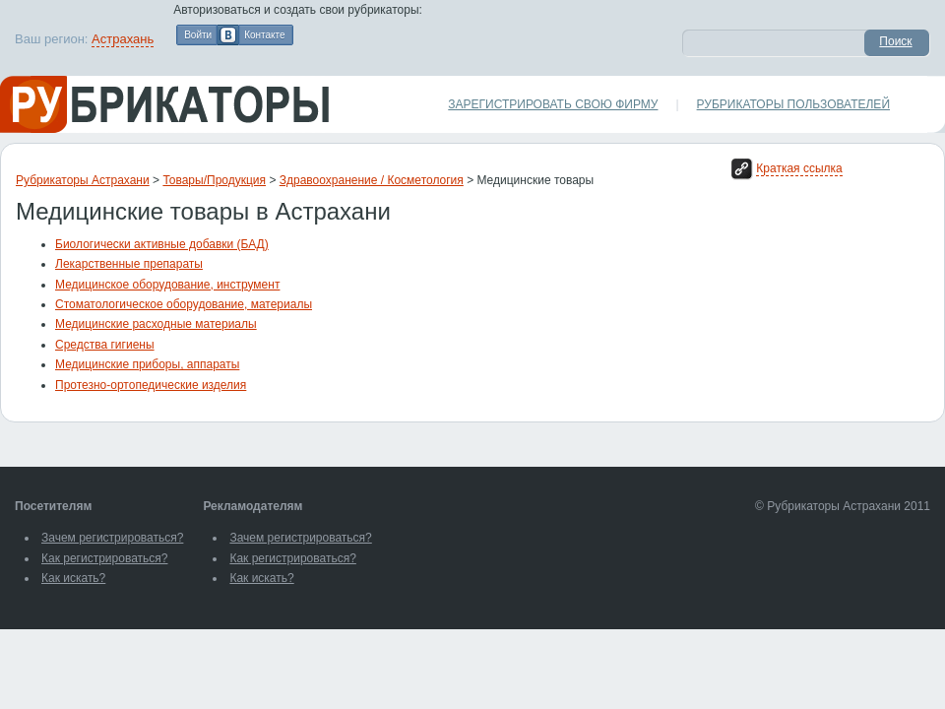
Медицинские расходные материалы (156, 324)
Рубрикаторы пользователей (793, 104)
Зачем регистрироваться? (112, 538)
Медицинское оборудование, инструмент (167, 284)
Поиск (895, 41)
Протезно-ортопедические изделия (150, 385)
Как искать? (73, 578)
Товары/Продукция (214, 180)
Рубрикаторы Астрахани (83, 180)
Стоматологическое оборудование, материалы (183, 304)
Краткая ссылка (799, 168)
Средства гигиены (105, 345)
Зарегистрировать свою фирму (553, 104)
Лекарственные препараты (129, 264)
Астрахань (123, 39)
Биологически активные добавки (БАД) (162, 244)
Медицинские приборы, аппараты (147, 364)
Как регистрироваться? (104, 558)
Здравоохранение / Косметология (372, 180)
